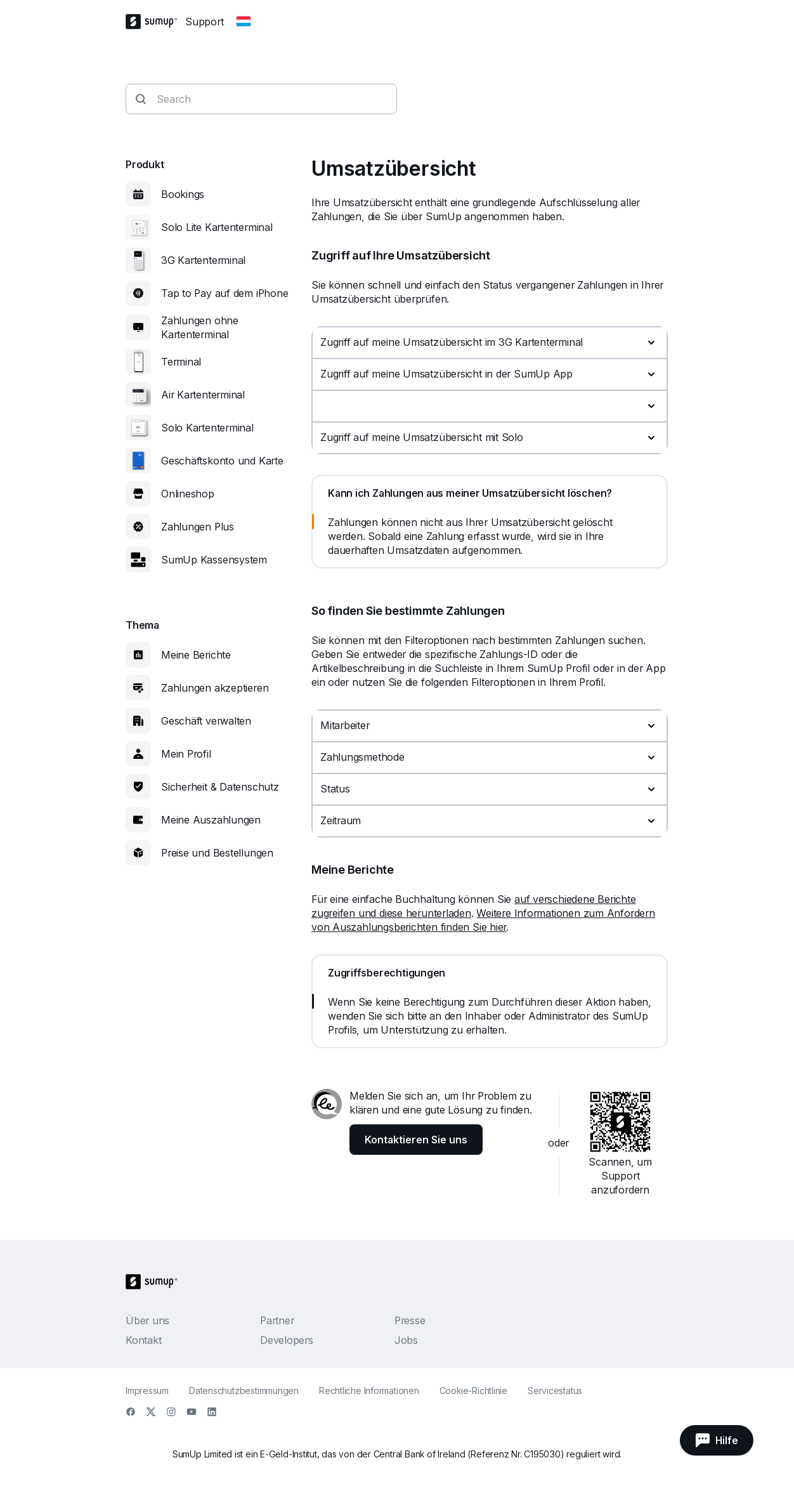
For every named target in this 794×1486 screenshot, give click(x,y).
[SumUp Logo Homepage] (155, 21)
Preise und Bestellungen (217, 852)
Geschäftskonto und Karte (222, 460)
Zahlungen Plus (197, 526)
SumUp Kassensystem (214, 559)
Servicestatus (555, 1390)
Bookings (182, 194)
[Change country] (243, 21)
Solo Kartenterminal (207, 427)
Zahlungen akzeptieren (214, 687)
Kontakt (143, 1340)
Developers (286, 1340)
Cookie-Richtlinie (473, 1390)
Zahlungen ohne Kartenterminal (199, 327)
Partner (277, 1320)
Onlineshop (187, 493)
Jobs (406, 1340)
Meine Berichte (196, 654)
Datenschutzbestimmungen (244, 1390)
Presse (410, 1320)
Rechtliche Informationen (369, 1390)
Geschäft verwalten (206, 720)
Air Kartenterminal (203, 394)
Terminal (181, 361)
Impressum (147, 1390)
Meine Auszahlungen (211, 819)
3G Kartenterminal (203, 260)
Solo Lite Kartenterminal (217, 227)
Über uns (147, 1320)
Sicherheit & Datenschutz (220, 786)
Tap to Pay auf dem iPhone (225, 293)
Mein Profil (186, 753)
